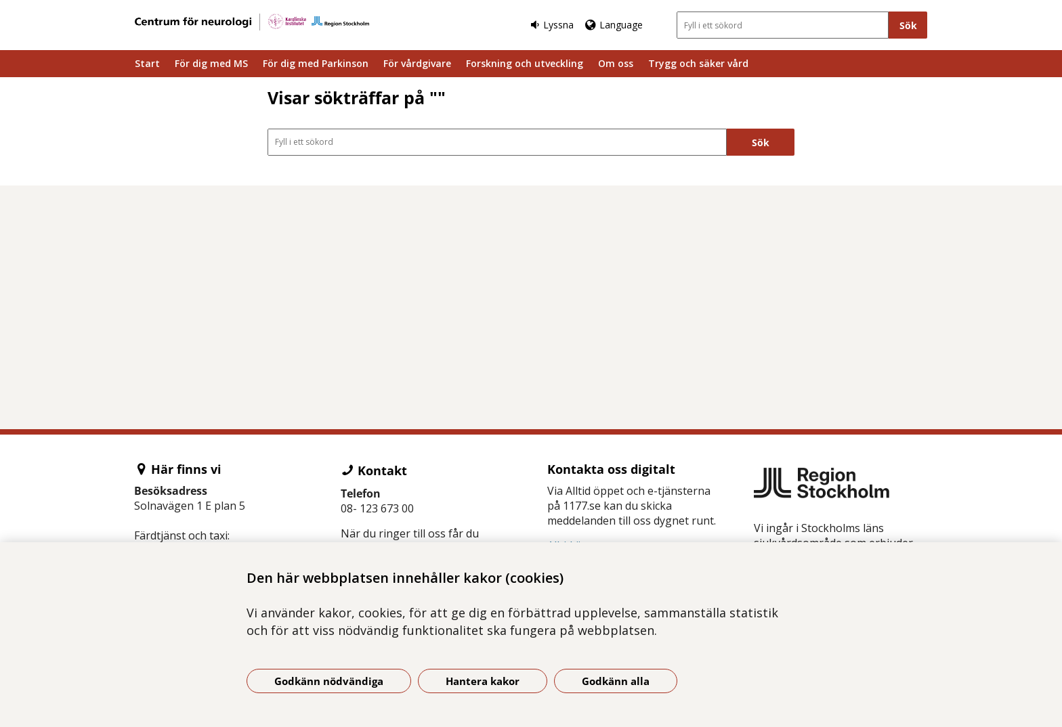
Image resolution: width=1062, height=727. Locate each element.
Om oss (615, 63)
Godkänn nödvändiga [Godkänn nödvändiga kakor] (328, 681)
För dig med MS (211, 63)
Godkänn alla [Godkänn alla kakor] (616, 681)
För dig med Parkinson (315, 63)
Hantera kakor (482, 681)
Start (147, 63)
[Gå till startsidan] (252, 22)
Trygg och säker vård (698, 63)
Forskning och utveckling (524, 63)
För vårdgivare (417, 63)
